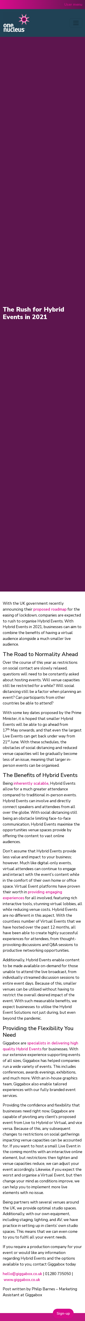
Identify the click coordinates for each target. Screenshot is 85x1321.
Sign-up (63, 1313)
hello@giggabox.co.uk (22, 1273)
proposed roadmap (50, 609)
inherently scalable (31, 783)
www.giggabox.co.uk (22, 1279)
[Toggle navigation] (76, 22)
